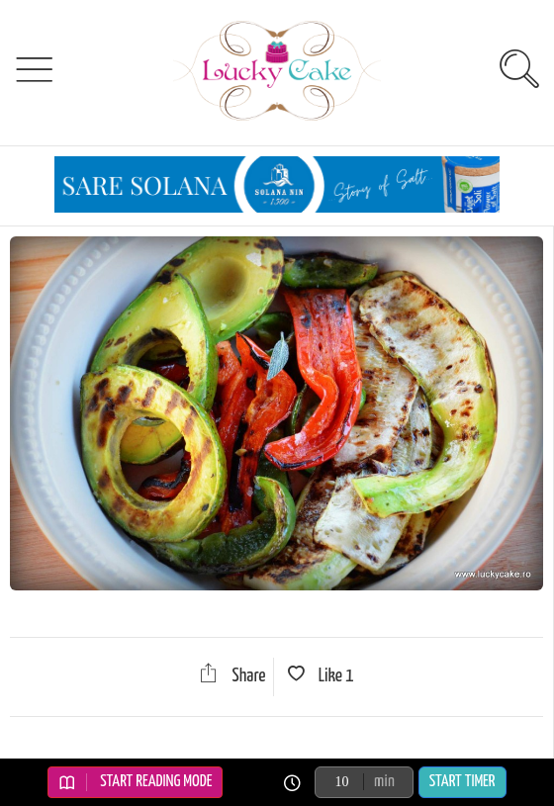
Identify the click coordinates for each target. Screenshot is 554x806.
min (384, 781)
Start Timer (462, 781)
